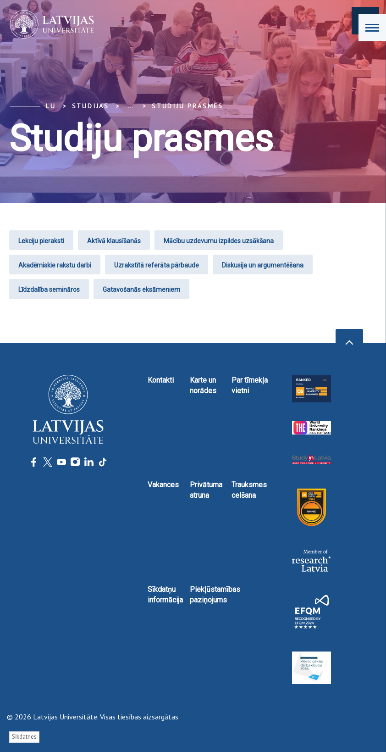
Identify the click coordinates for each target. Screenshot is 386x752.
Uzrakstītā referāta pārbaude (156, 265)
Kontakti (161, 380)
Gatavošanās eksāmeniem (141, 289)
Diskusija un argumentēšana (262, 265)
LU (51, 106)
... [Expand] (130, 106)
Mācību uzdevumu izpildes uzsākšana (219, 241)
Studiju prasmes (187, 106)
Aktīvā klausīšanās (114, 241)
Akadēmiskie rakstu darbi (54, 265)
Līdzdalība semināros (49, 289)
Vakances (163, 484)
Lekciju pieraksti (41, 241)
